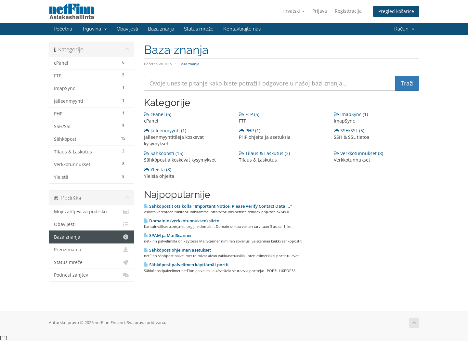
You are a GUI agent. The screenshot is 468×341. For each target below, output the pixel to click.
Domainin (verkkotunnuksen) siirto (181, 221)
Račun (404, 29)
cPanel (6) (157, 114)
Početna (63, 29)
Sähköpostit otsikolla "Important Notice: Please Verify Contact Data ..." (218, 206)
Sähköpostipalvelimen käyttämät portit (186, 265)
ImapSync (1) (351, 114)
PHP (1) (249, 130)
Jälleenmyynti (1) (165, 130)
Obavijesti (127, 29)
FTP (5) (249, 114)
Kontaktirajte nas (242, 29)
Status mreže (199, 29)
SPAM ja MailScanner (168, 235)
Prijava (319, 11)
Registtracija (348, 11)
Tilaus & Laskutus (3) (264, 153)
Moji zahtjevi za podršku (91, 212)
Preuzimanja (91, 250)
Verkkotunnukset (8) (358, 153)
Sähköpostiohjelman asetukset (177, 250)
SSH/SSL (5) (349, 130)
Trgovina (94, 29)
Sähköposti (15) (163, 153)
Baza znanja (161, 29)
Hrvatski (293, 11)
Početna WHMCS (158, 63)
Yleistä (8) (157, 169)
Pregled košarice (396, 11)
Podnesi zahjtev (91, 275)
